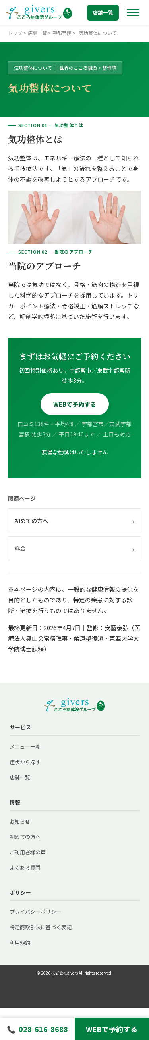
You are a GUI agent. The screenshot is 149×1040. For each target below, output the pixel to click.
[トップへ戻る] (39, 13)
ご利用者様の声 (28, 852)
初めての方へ (74, 520)
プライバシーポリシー (35, 911)
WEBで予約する (74, 404)
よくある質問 (25, 867)
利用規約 (20, 942)
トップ (15, 32)
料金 (74, 548)
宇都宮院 (62, 32)
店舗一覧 (103, 12)
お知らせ (20, 821)
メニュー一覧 (25, 746)
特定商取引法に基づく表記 (41, 927)
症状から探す (25, 762)
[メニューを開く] (133, 12)
